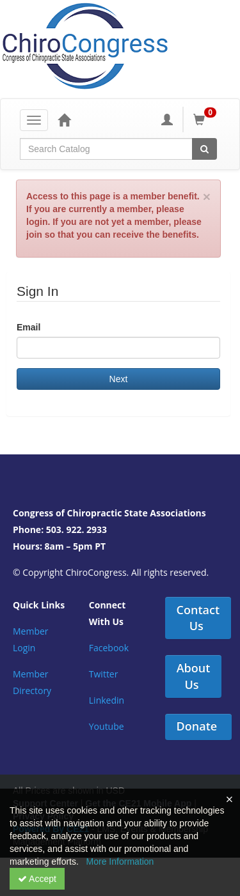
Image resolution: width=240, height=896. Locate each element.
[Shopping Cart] (207, 119)
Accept (37, 879)
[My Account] (167, 119)
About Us (194, 676)
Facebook (109, 648)
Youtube (106, 726)
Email (28, 327)
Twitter (103, 674)
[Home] (64, 119)
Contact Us (198, 618)
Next (118, 379)
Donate (197, 726)
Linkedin (106, 700)
